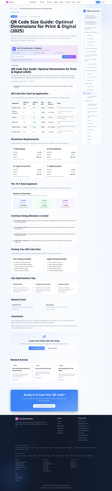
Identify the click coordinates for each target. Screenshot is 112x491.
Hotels (41, 447)
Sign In (103, 2)
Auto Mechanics (86, 447)
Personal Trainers (19, 449)
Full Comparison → (47, 471)
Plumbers (93, 447)
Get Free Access (69, 56)
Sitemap (17, 480)
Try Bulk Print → (16, 309)
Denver (62, 455)
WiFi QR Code (82, 421)
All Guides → (18, 469)
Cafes (37, 447)
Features (56, 2)
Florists (26, 449)
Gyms (28, 447)
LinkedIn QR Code (83, 435)
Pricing (73, 2)
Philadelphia (90, 455)
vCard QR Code (82, 426)
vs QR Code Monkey (48, 464)
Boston (67, 455)
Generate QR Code (36, 348)
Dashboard (60, 433)
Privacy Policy (18, 476)
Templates (60, 430)
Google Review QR (83, 423)
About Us (73, 462)
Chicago (30, 455)
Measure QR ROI (19, 465)
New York (17, 455)
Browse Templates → (51, 309)
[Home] (11, 8)
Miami (53, 455)
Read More (15, 380)
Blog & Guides (74, 465)
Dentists (17, 447)
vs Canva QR (46, 462)
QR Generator (61, 426)
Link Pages (81, 433)
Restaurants (23, 447)
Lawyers (52, 447)
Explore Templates (52, 348)
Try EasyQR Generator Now (44, 406)
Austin (49, 455)
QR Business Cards (19, 464)
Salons (33, 447)
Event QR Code (82, 438)
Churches (46, 447)
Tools (42, 2)
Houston (35, 455)
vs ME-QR (45, 469)
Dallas (45, 455)
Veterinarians (77, 447)
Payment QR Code (83, 440)
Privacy (78, 2)
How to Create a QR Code (43, 368)
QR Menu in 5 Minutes (20, 467)
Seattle (57, 455)
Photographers (69, 447)
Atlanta (71, 455)
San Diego (82, 455)
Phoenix (40, 455)
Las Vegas (77, 455)
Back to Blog (15, 12)
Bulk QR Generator (83, 430)
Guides (61, 2)
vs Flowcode (46, 467)
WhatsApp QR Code (83, 428)
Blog (16, 8)
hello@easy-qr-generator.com (63, 488)
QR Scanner (60, 428)
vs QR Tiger (45, 465)
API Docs (73, 467)
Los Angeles (24, 455)
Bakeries (57, 447)
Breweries (62, 447)
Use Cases (67, 2)
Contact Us (73, 464)
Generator (49, 2)
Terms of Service (19, 478)
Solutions (33, 2)
